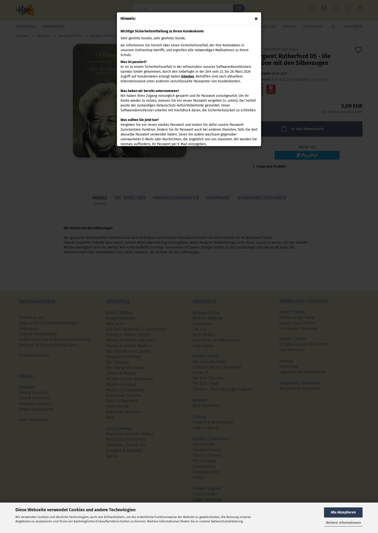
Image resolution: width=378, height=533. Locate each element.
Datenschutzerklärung (227, 521)
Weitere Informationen (343, 523)
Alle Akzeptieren (343, 512)
